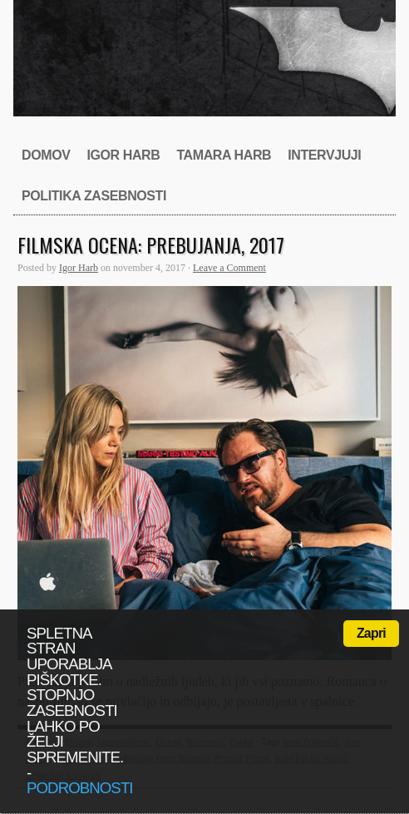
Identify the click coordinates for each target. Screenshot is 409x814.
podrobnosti (80, 788)
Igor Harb (123, 155)
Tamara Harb (223, 155)
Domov (46, 155)
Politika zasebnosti (94, 196)
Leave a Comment (229, 268)
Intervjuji (324, 155)
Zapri (371, 633)
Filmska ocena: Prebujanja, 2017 (150, 244)
